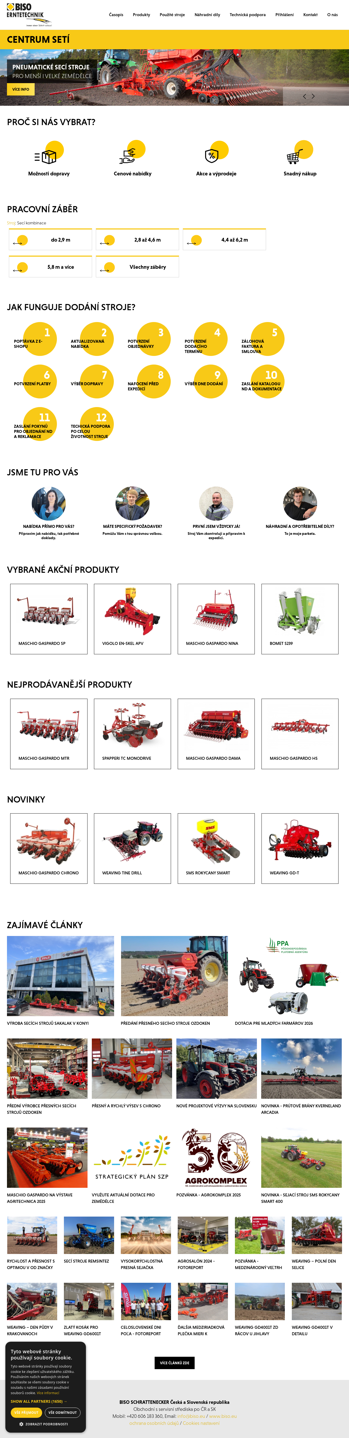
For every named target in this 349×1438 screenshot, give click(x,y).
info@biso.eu (191, 1416)
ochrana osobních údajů (154, 1423)
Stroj (11, 222)
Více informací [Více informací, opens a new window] (48, 1393)
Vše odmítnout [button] (63, 1412)
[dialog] (45, 1387)
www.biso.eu (223, 1416)
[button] (46, 1401)
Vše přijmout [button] (26, 1412)
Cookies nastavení (201, 1423)
